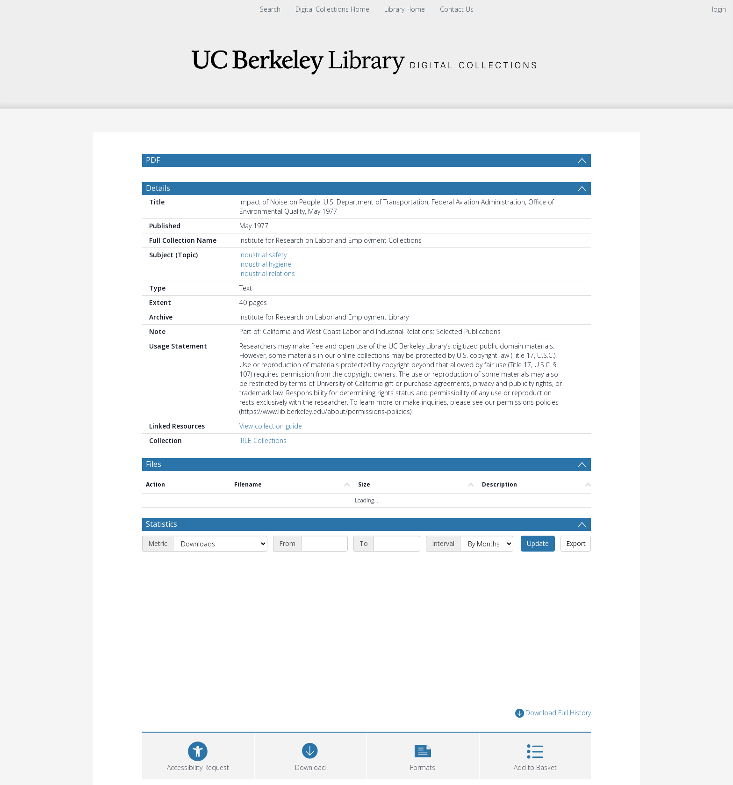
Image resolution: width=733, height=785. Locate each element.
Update (538, 543)
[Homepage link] (366, 59)
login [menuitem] (719, 9)
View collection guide (270, 426)
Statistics (161, 524)
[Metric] (220, 544)
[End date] (397, 544)
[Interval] (486, 544)
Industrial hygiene (265, 264)
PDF (153, 160)
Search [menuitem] (270, 9)
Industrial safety (263, 254)
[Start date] (324, 544)
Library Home (404, 9)
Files (153, 464)
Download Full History (553, 713)
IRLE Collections (263, 440)
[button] (423, 755)
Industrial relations (267, 273)
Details (158, 188)
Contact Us (457, 9)
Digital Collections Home (332, 9)
